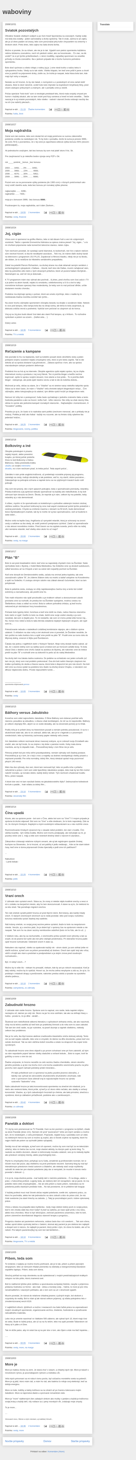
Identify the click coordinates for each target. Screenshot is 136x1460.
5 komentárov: (35, 330)
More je (11, 1364)
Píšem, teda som (19, 1258)
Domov (47, 1441)
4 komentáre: (34, 874)
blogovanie (18, 429)
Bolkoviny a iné (18, 446)
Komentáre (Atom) (56, 1451)
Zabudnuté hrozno (20, 1005)
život (21, 113)
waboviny (17, 11)
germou (26, 684)
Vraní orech (14, 896)
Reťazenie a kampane (23, 351)
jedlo (15, 879)
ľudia (15, 113)
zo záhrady (30, 988)
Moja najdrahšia (18, 131)
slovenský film (19, 796)
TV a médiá (18, 334)
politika (34, 429)
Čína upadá (14, 813)
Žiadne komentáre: (37, 109)
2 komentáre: (34, 212)
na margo (23, 540)
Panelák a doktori (19, 1124)
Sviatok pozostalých (22, 30)
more (21, 1347)
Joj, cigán (13, 234)
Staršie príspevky (80, 1441)
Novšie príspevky (14, 1441)
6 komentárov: (35, 1237)
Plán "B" (12, 558)
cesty (15, 217)
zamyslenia (18, 988)
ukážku (8, 466)
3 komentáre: (34, 691)
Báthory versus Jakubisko (26, 713)
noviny (27, 429)
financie (22, 217)
